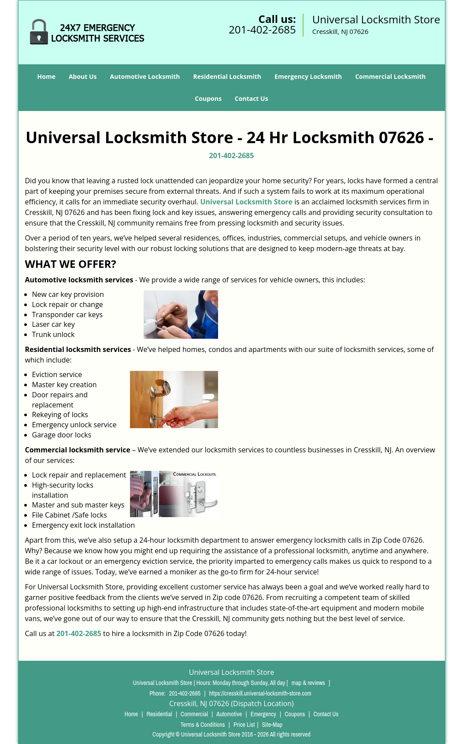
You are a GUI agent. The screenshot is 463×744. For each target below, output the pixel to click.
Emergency (263, 714)
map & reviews (309, 683)
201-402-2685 (262, 29)
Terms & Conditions (203, 725)
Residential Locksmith (227, 76)
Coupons (208, 98)
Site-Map (272, 725)
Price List (244, 725)
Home (46, 76)
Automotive (229, 714)
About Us (83, 76)
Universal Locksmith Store (246, 202)
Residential (159, 714)
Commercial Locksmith (390, 76)
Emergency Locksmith (308, 76)
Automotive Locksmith (145, 76)
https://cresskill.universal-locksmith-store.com (260, 693)
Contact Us (251, 98)
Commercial (194, 714)
